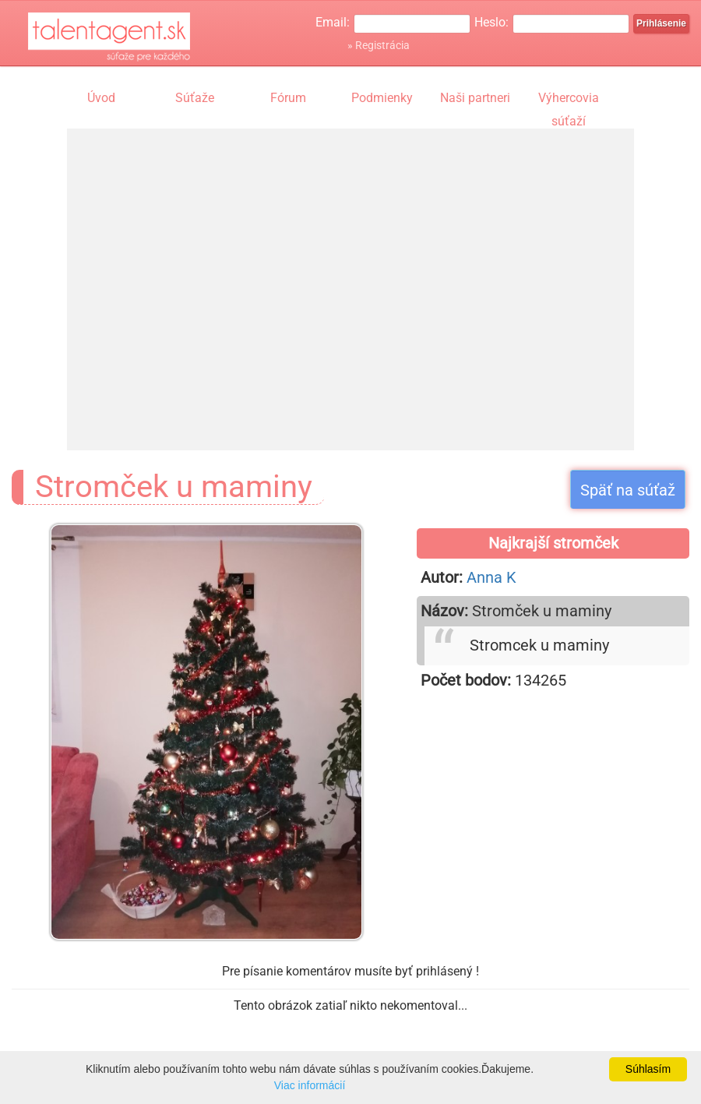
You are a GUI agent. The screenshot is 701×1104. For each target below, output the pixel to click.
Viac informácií (310, 1085)
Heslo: (491, 22)
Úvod (101, 97)
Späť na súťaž (627, 490)
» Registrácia (378, 45)
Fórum (288, 97)
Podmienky (382, 97)
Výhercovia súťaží (568, 99)
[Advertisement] (213, 275)
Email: (332, 22)
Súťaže (194, 97)
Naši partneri (475, 97)
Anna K (491, 577)
